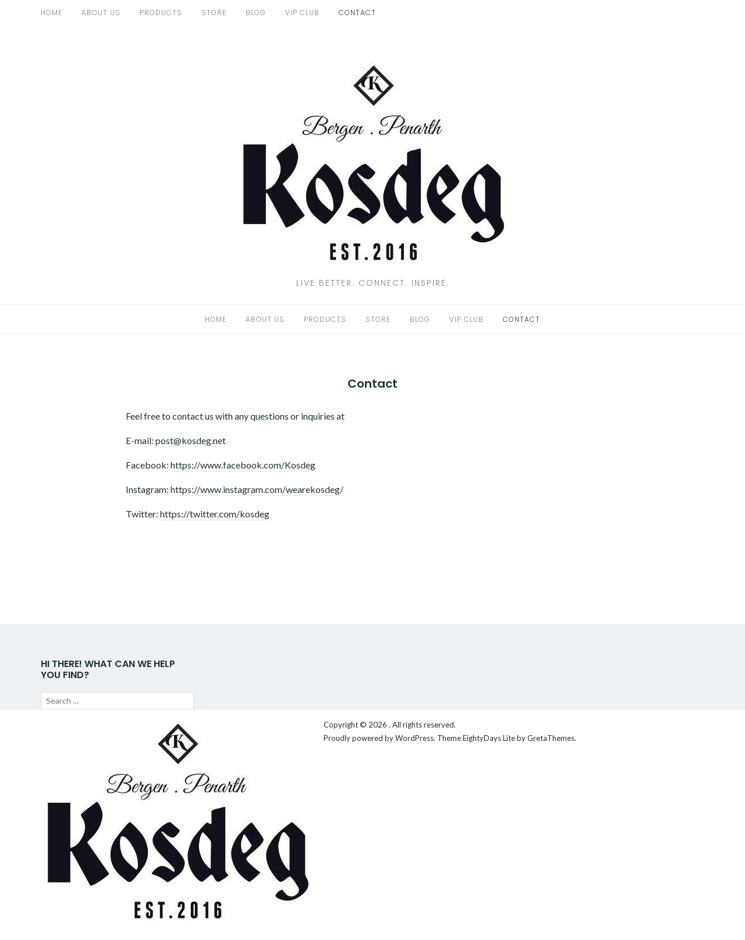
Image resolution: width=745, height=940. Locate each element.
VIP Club (302, 12)
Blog (256, 12)
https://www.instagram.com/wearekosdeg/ (257, 489)
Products (161, 12)
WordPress (414, 738)
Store (213, 12)
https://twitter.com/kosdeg (214, 513)
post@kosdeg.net (190, 440)
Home (51, 12)
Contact (357, 12)
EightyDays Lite (489, 738)
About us (100, 12)
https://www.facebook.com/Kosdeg (243, 464)
